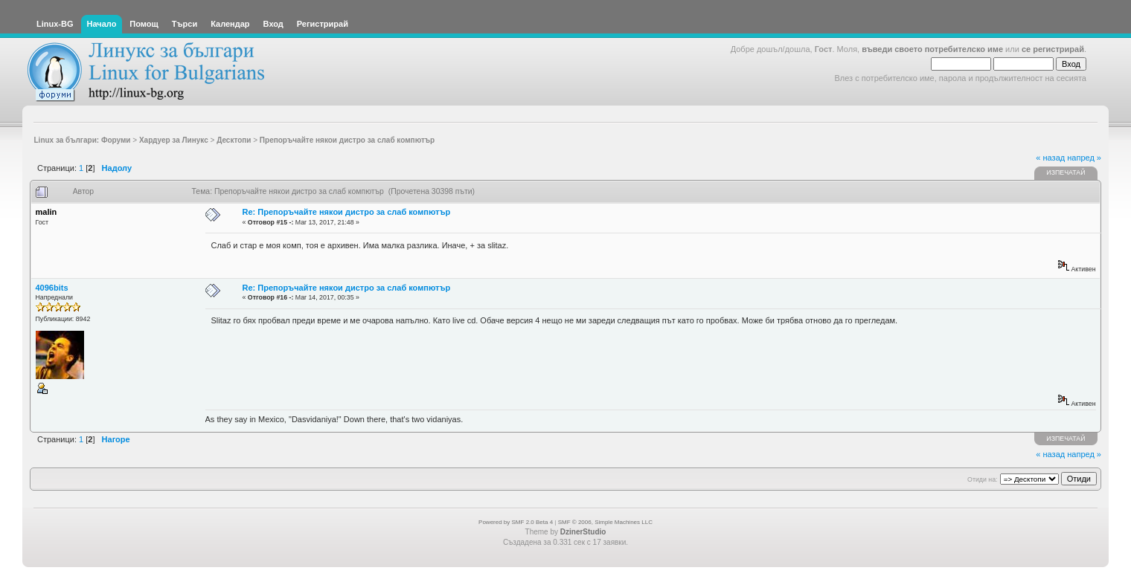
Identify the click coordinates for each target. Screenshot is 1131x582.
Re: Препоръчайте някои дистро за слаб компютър (347, 211)
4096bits (52, 287)
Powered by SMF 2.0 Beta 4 (515, 522)
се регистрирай (1053, 49)
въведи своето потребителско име (932, 49)
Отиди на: (982, 479)
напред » (1084, 157)
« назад (1050, 157)
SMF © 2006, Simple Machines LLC (605, 522)
